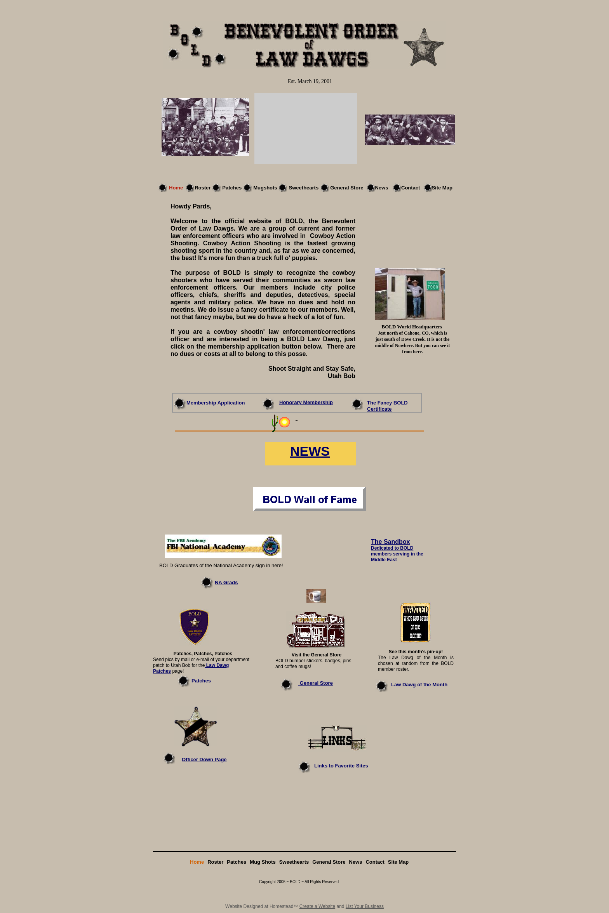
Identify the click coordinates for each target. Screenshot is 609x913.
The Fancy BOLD (387, 403)
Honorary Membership (306, 402)
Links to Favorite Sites (341, 766)
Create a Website (317, 906)
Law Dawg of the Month (419, 684)
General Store (315, 683)
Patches (201, 681)
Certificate (379, 409)
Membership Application (215, 403)
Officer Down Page (204, 759)
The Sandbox (390, 541)
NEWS (310, 451)
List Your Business (365, 906)
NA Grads (226, 582)
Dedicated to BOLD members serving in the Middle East (397, 553)
